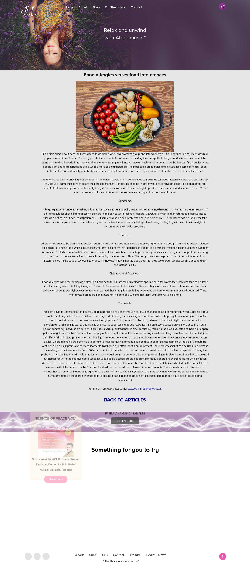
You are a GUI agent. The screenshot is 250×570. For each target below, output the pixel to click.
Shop (96, 7)
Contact (136, 7)
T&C (105, 555)
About (82, 7)
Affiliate (135, 555)
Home (69, 7)
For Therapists (115, 7)
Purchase (55, 460)
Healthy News (156, 555)
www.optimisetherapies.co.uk (145, 379)
